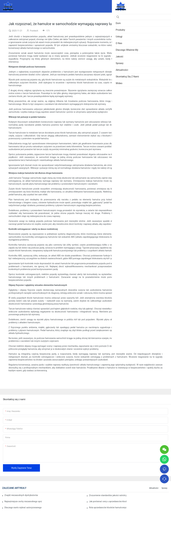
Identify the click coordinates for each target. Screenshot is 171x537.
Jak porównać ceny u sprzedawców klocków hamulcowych (107, 501)
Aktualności (153, 488)
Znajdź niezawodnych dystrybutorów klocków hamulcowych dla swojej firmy (21, 495)
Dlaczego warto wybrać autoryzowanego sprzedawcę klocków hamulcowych (23, 507)
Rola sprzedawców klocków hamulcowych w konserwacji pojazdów (107, 507)
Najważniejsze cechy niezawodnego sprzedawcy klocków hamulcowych (23, 501)
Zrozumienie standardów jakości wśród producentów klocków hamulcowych (107, 495)
